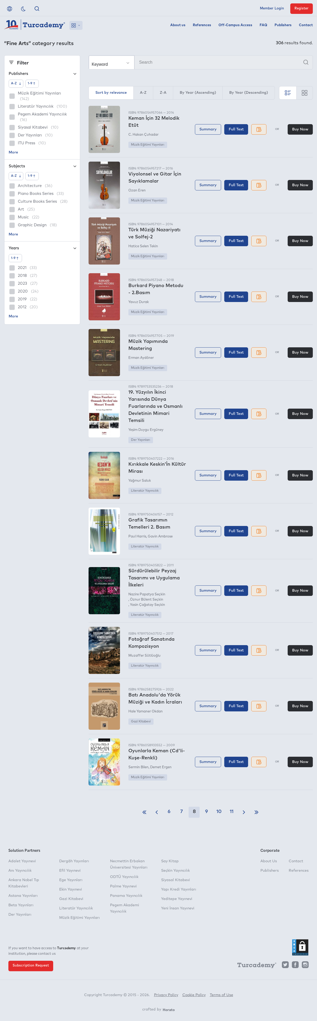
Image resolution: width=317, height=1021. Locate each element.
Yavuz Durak (138, 302)
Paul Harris (137, 536)
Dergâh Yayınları (74, 861)
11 (231, 811)
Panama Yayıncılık (126, 896)
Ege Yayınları (71, 880)
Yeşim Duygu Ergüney (145, 430)
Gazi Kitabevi (141, 721)
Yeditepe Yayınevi (176, 899)
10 (219, 811)
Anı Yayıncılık (19, 870)
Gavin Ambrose (160, 536)
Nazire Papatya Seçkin (146, 594)
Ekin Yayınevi (70, 889)
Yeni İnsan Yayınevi (177, 908)
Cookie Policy (194, 995)
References (202, 25)
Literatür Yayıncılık (145, 490)
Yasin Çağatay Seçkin (147, 605)
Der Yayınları (140, 440)
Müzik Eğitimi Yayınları (147, 144)
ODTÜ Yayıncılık (124, 877)
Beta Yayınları (21, 905)
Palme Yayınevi (123, 886)
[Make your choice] (111, 63)
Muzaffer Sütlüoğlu (144, 655)
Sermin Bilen (138, 767)
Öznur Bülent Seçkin (146, 599)
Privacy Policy (166, 995)
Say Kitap (170, 861)
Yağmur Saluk (139, 480)
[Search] (201, 62)
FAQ (263, 25)
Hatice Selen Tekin (143, 246)
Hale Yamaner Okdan (145, 711)
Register (301, 8)
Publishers (283, 25)
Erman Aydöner (141, 358)
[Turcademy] (254, 966)
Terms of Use (221, 995)
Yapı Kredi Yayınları (178, 889)
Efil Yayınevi (70, 870)
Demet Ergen (161, 767)
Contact (306, 25)
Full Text (236, 129)
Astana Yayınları (23, 896)
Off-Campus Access (235, 25)
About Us (268, 861)
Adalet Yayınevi (22, 861)
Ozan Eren (137, 190)
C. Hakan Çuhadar (143, 134)
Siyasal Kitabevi (175, 880)
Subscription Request (31, 965)
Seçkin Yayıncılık (175, 870)
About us (177, 25)
